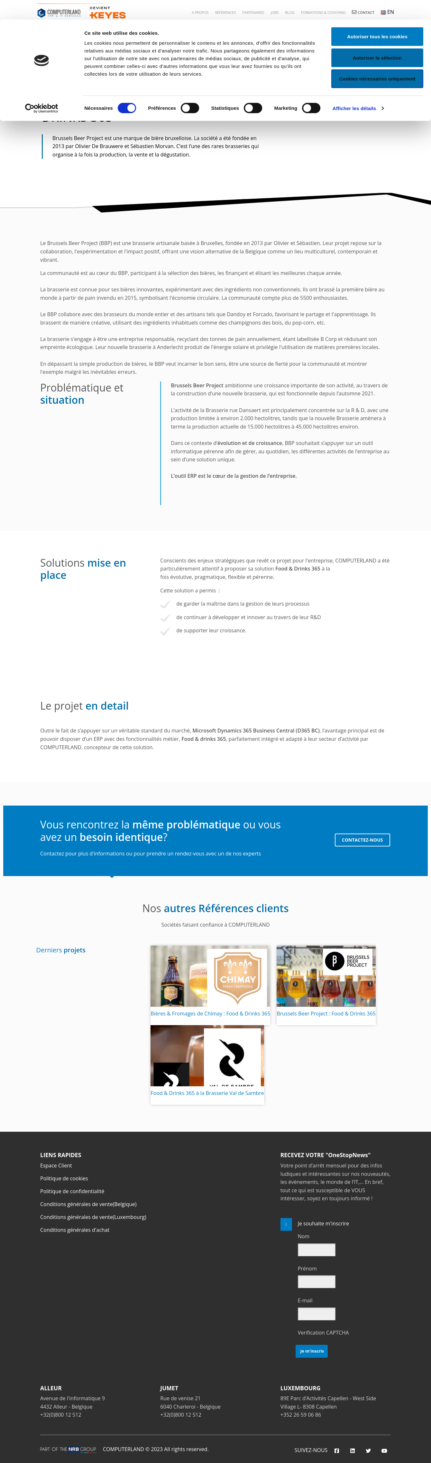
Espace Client (56, 1165)
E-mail (305, 1300)
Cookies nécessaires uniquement (377, 59)
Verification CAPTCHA (323, 1332)
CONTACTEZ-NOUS (361, 840)
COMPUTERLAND (123, 1449)
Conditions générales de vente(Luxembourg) (93, 1217)
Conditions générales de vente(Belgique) (88, 1204)
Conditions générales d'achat (74, 1229)
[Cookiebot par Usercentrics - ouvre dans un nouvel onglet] (42, 89)
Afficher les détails (354, 88)
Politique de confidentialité (72, 1191)
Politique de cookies (64, 1178)
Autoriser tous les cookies (377, 17)
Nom (303, 1236)
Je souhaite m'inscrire (323, 1223)
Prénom (307, 1268)
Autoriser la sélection (377, 38)
